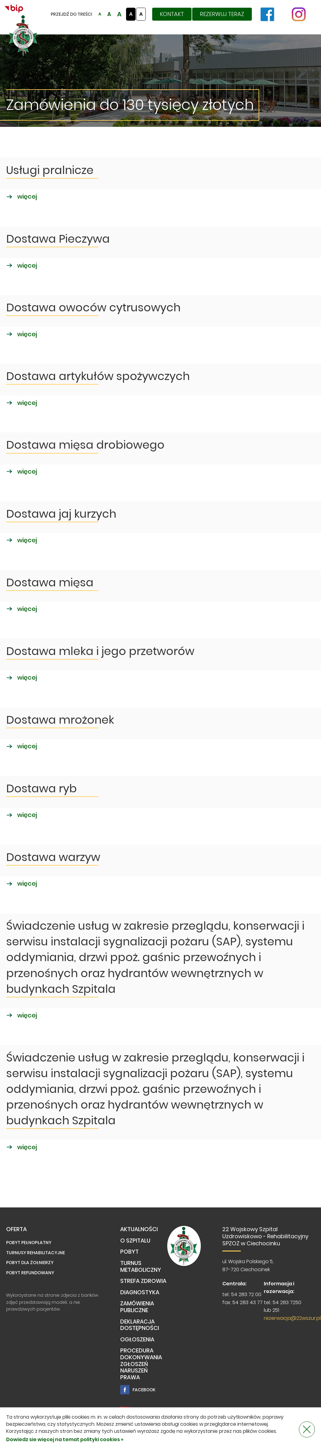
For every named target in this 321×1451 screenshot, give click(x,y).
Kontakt (172, 14)
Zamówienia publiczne (137, 1307)
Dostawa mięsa (49, 582)
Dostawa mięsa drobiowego (85, 445)
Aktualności (139, 1229)
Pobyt (129, 1251)
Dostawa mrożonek (60, 720)
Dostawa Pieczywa (58, 239)
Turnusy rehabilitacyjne (35, 1253)
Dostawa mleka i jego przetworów (100, 651)
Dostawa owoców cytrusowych (93, 307)
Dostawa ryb (41, 788)
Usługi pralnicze (49, 170)
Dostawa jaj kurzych (61, 514)
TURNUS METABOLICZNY (140, 1267)
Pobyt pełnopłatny (28, 1242)
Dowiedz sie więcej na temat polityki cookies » (64, 1439)
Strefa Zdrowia (143, 1281)
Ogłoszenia (137, 1339)
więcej (21, 196)
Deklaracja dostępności (139, 1325)
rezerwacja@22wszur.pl (292, 1318)
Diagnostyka (139, 1292)
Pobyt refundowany (30, 1273)
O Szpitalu (135, 1240)
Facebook (138, 1389)
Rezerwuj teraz (222, 14)
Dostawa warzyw (53, 857)
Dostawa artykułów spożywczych (98, 376)
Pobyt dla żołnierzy (30, 1262)
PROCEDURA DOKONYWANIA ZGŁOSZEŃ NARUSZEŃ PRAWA (141, 1364)
